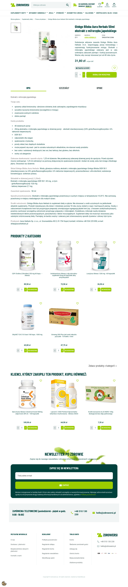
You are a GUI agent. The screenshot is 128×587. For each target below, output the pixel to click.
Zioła (51, 13)
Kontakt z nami (16, 556)
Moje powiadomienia (77, 558)
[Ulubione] (99, 4)
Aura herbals (90, 37)
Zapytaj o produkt (82, 68)
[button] (107, 4)
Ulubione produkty (76, 562)
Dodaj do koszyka (101, 75)
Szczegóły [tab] (64, 87)
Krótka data (101, 13)
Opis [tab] (28, 87)
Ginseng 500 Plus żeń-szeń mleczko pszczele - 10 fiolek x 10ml (64, 335)
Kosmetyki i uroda (75, 13)
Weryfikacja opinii (48, 558)
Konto (72, 540)
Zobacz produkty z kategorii (103, 365)
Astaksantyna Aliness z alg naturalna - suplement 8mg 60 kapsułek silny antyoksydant (64, 275)
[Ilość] (80, 74)
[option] (17, 28)
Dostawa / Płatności (18, 544)
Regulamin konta (48, 549)
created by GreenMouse (78, 577)
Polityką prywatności (88, 495)
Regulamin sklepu (48, 544)
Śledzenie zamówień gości (79, 544)
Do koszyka (32, 289)
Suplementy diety (18, 13)
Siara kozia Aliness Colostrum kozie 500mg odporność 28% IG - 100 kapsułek (27, 413)
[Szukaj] (51, 5)
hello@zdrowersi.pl (108, 546)
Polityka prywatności (49, 540)
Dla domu (89, 13)
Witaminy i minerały (37, 13)
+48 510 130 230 (107, 542)
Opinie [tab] (100, 87)
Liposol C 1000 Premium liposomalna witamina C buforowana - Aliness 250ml (64, 413)
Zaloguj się (73, 549)
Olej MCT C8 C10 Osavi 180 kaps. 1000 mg (27, 334)
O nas (115, 13)
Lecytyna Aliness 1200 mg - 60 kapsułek (101, 273)
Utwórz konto (74, 553)
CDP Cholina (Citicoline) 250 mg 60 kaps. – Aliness (27, 274)
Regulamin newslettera (50, 553)
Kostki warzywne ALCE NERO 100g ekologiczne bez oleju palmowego (100, 413)
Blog (110, 13)
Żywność (60, 13)
